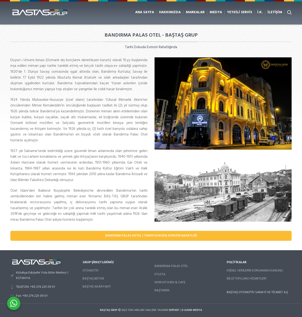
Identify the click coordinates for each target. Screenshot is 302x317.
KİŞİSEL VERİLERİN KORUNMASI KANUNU (255, 270)
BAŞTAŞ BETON (93, 278)
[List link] (43, 275)
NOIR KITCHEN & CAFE (170, 282)
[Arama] (289, 12)
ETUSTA (160, 274)
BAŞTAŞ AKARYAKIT (97, 286)
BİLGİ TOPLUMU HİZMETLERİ (246, 278)
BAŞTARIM (162, 290)
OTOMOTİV (91, 270)
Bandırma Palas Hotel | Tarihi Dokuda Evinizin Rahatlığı (151, 235)
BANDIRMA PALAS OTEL (171, 266)
